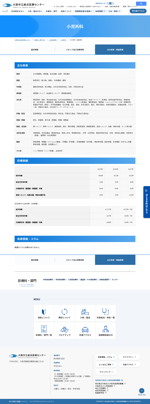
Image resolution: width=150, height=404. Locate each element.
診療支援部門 (104, 279)
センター (115, 279)
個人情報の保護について (17, 401)
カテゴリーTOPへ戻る (27, 285)
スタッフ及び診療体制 (75, 49)
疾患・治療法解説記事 (112, 6)
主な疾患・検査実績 (115, 49)
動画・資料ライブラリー (131, 6)
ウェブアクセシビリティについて (41, 401)
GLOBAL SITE (71, 6)
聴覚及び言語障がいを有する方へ (90, 6)
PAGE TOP (142, 395)
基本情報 (34, 49)
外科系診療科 (60, 279)
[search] (125, 4)
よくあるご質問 (58, 6)
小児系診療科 (73, 279)
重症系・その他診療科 (88, 279)
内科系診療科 (48, 279)
